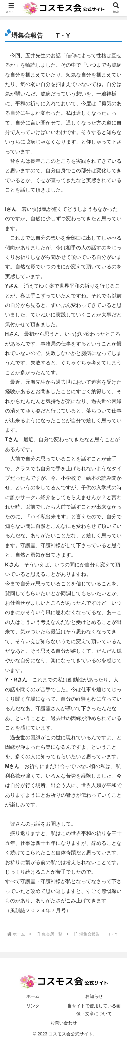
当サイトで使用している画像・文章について (94, 1009)
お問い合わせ (63, 1022)
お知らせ (94, 996)
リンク (33, 1005)
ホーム (33, 996)
